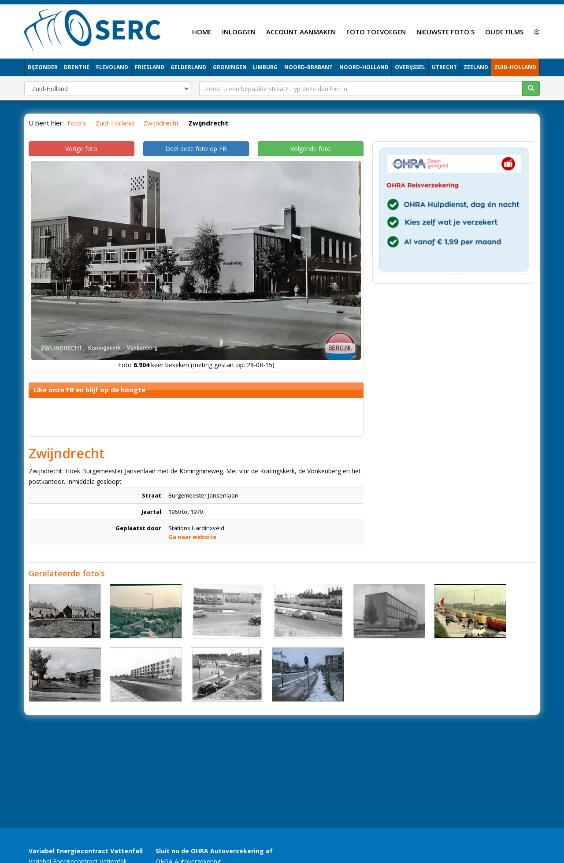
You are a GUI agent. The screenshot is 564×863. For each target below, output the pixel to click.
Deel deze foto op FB (196, 148)
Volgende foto (310, 148)
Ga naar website (192, 537)
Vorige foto (81, 148)
